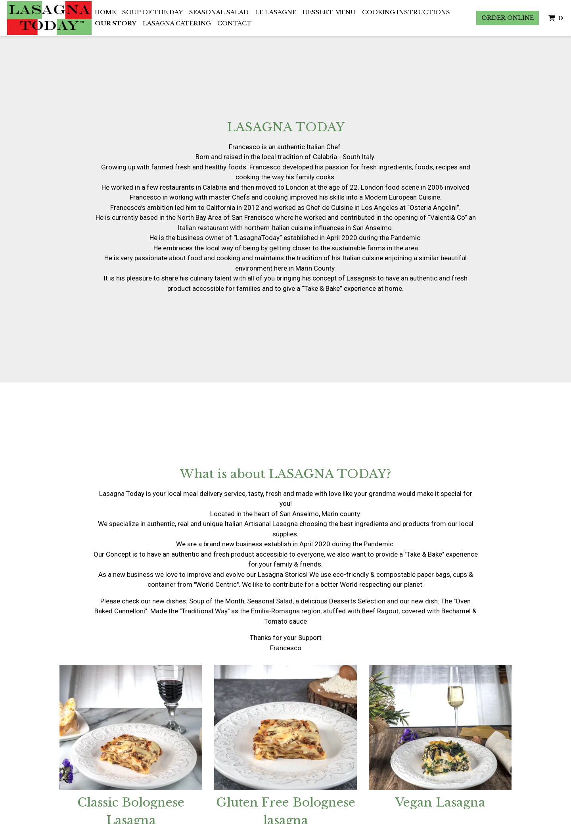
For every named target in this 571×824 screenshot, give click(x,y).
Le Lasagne (275, 12)
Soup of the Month (216, 601)
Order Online (507, 17)
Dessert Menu (329, 12)
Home (105, 12)
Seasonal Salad (219, 12)
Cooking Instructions (406, 12)
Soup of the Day (152, 12)
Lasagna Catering (177, 23)
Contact (234, 23)
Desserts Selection (357, 601)
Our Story (115, 23)
